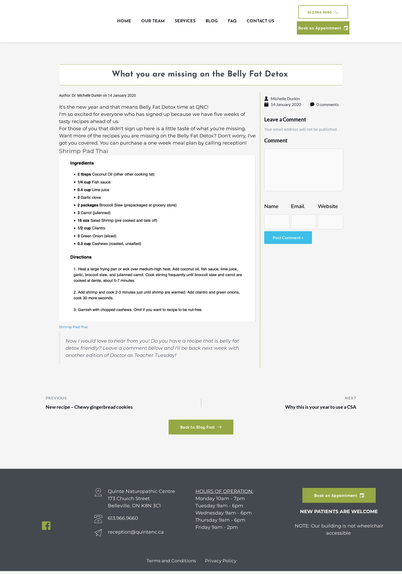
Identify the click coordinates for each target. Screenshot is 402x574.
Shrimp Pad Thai (74, 327)
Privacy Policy (221, 564)
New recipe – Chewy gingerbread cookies (97, 409)
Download (238, 327)
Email (297, 206)
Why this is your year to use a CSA (314, 409)
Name (271, 206)
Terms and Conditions (170, 564)
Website (328, 206)
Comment (275, 140)
